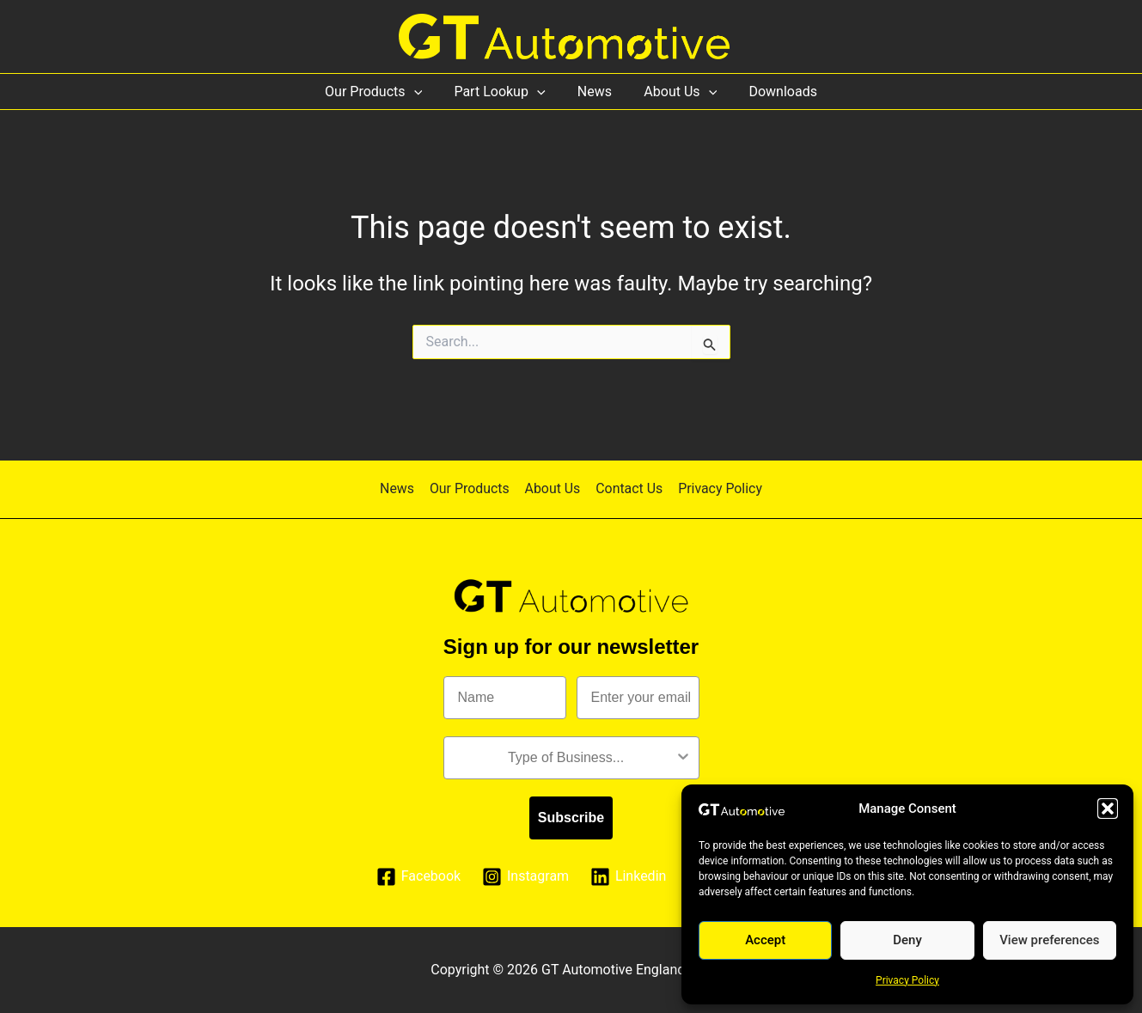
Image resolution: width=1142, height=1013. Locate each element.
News (594, 91)
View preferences (1049, 940)
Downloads (774, 91)
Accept (765, 940)
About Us (675, 91)
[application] (422, 91)
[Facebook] (418, 877)
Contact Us (628, 488)
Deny (907, 940)
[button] (1107, 808)
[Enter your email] (638, 697)
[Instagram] (526, 877)
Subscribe (571, 817)
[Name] (504, 697)
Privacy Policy (907, 980)
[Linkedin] (628, 877)
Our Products (382, 91)
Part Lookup (504, 91)
